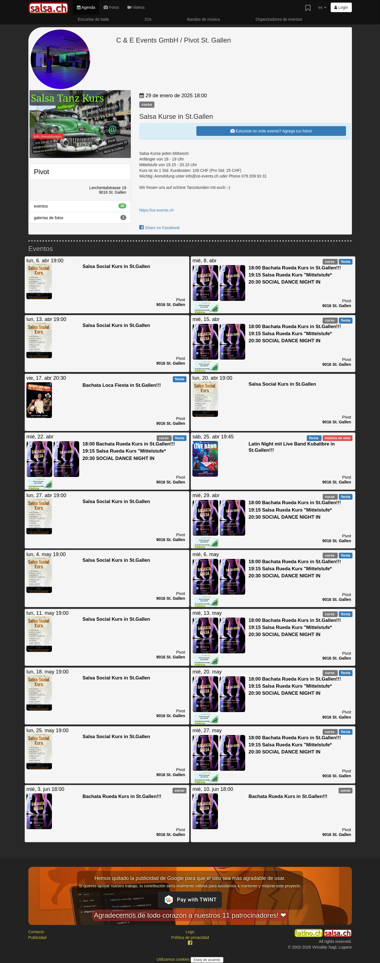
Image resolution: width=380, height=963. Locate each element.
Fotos (111, 7)
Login (341, 7)
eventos (80, 205)
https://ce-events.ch (156, 210)
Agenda (86, 7)
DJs (148, 19)
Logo (190, 932)
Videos (135, 7)
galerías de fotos (80, 217)
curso (147, 104)
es (322, 7)
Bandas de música (203, 19)
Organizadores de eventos (279, 19)
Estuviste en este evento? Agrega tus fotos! (271, 131)
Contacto (36, 932)
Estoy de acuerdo (207, 960)
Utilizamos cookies (174, 959)
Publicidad (37, 937)
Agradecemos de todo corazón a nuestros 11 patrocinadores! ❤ (190, 915)
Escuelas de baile (93, 19)
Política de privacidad (190, 937)
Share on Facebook (159, 227)
